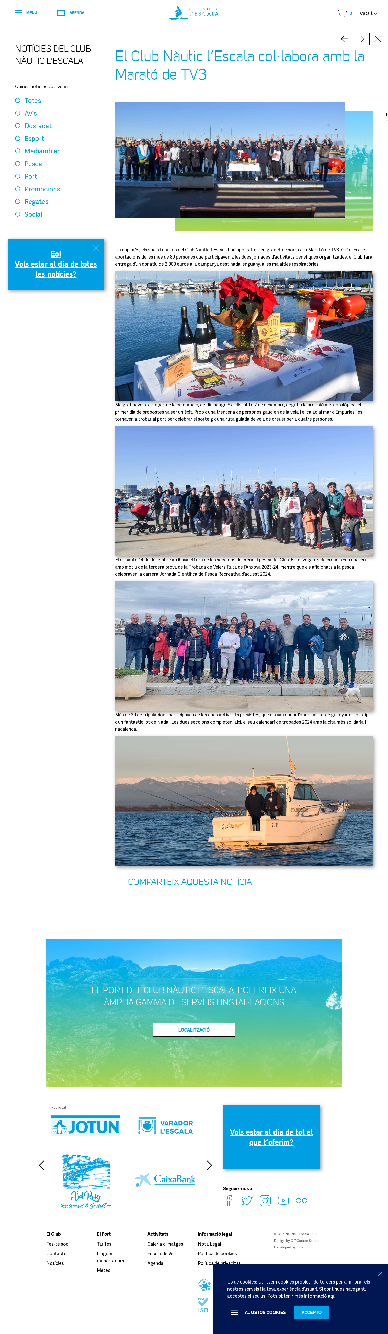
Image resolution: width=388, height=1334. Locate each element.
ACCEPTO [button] (312, 1312)
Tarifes (104, 1244)
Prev (361, 39)
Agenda (70, 13)
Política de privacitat (219, 1263)
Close (378, 39)
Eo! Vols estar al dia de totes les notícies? (56, 264)
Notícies (55, 1263)
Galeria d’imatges (165, 1244)
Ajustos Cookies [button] (265, 1312)
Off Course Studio (305, 1240)
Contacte (56, 1253)
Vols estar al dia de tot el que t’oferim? (271, 1137)
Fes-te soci (58, 1244)
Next (344, 39)
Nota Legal (209, 1244)
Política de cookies (217, 1253)
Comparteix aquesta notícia (183, 883)
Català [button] (366, 13)
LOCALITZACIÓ (194, 1030)
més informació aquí (315, 1296)
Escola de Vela (162, 1253)
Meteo (104, 1270)
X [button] (380, 1273)
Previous (41, 1165)
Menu (26, 12)
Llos (299, 1247)
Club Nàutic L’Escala (194, 13)
